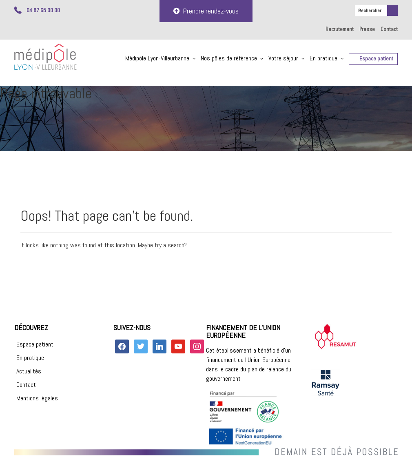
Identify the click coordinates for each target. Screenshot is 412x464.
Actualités (28, 371)
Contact (389, 29)
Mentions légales (37, 398)
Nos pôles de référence (229, 58)
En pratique (323, 58)
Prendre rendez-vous (206, 11)
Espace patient (376, 58)
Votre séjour (283, 58)
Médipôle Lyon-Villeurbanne (157, 58)
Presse (367, 29)
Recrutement (340, 29)
